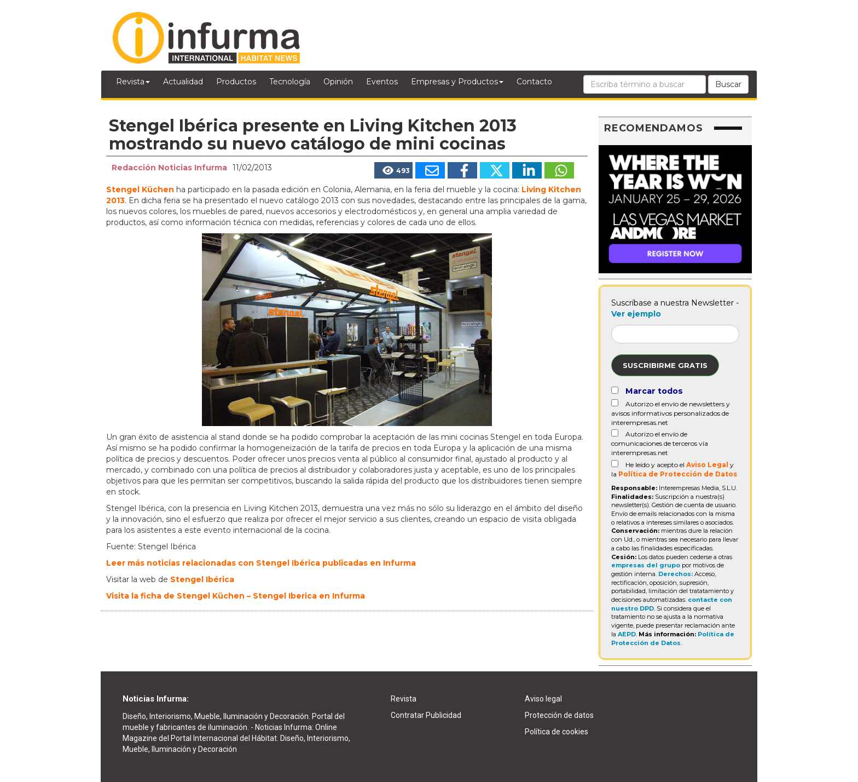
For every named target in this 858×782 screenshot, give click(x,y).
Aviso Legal (707, 465)
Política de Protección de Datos (677, 474)
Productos (236, 82)
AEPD (627, 634)
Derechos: (675, 574)
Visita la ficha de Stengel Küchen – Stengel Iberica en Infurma (235, 596)
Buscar (728, 84)
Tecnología (289, 82)
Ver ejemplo (636, 314)
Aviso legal (543, 698)
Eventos (382, 82)
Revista (133, 82)
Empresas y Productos (457, 82)
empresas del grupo (645, 565)
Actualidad (183, 82)
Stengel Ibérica (202, 579)
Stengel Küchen (140, 189)
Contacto (534, 82)
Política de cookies (556, 731)
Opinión (338, 82)
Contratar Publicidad (426, 715)
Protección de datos (559, 715)
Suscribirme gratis (665, 365)
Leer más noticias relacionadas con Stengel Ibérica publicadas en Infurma (261, 563)
